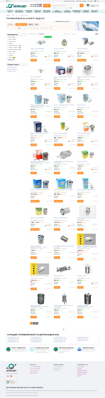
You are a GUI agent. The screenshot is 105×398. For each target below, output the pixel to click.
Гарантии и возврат (82, 372)
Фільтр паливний (58, 276)
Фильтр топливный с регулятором (39, 276)
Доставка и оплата (69, 1)
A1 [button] (36, 24)
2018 (51, 28)
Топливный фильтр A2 (13, 340)
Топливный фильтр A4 (36, 337)
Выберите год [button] (21, 24)
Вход (96, 1)
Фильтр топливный (59, 48)
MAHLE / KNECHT (14, 47)
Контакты (90, 1)
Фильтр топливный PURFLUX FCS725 (40, 189)
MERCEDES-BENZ (13, 49)
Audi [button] (31, 24)
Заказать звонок (34, 371)
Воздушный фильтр (12, 69)
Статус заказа (80, 366)
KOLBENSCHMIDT (14, 45)
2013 (35, 28)
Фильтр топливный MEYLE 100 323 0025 (86, 77)
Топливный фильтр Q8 (82, 339)
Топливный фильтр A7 (36, 342)
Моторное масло (11, 71)
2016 (44, 28)
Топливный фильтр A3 (13, 342)
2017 (47, 28)
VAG (11, 57)
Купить (34, 60)
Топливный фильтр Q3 (59, 340)
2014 (38, 28)
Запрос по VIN (33, 373)
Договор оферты (81, 374)
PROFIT (10, 53)
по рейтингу (41, 34)
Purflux (10, 55)
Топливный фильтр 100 (13, 337)
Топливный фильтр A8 (59, 337)
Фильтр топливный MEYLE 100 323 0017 (63, 77)
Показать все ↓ (11, 59)
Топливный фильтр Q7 (82, 337)
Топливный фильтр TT (82, 340)
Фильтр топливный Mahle (37, 48)
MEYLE (11, 51)
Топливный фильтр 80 (13, 339)
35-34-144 (33, 6)
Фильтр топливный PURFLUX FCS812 (63, 189)
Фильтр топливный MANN (60, 133)
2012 (31, 28)
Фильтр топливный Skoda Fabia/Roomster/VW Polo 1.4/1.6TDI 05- (40, 105)
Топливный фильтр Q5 (59, 342)
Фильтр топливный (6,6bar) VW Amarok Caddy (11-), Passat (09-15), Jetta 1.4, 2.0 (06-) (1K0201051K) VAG (87, 247)
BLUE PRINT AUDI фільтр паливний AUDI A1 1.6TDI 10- (64, 247)
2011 (28, 28)
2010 (25, 28)
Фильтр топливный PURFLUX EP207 (86, 189)
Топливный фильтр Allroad (60, 339)
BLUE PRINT (11, 37)
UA (7, 1)
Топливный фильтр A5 (36, 339)
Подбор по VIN (47, 5)
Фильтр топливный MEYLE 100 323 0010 (40, 134)
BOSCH (12, 39)
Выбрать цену (81, 60)
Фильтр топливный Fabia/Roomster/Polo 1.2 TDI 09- (39, 247)
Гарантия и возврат (81, 1)
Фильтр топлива (81, 105)
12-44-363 (33, 4)
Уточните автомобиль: (10, 24)
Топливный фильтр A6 (36, 340)
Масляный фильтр (12, 67)
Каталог (79, 376)
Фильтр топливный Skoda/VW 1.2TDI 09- (64, 105)
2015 (41, 28)
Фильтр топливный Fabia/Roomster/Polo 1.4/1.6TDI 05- (39, 306)
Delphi (10, 43)
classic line (11, 41)
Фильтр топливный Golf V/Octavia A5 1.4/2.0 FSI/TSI (63, 162)
